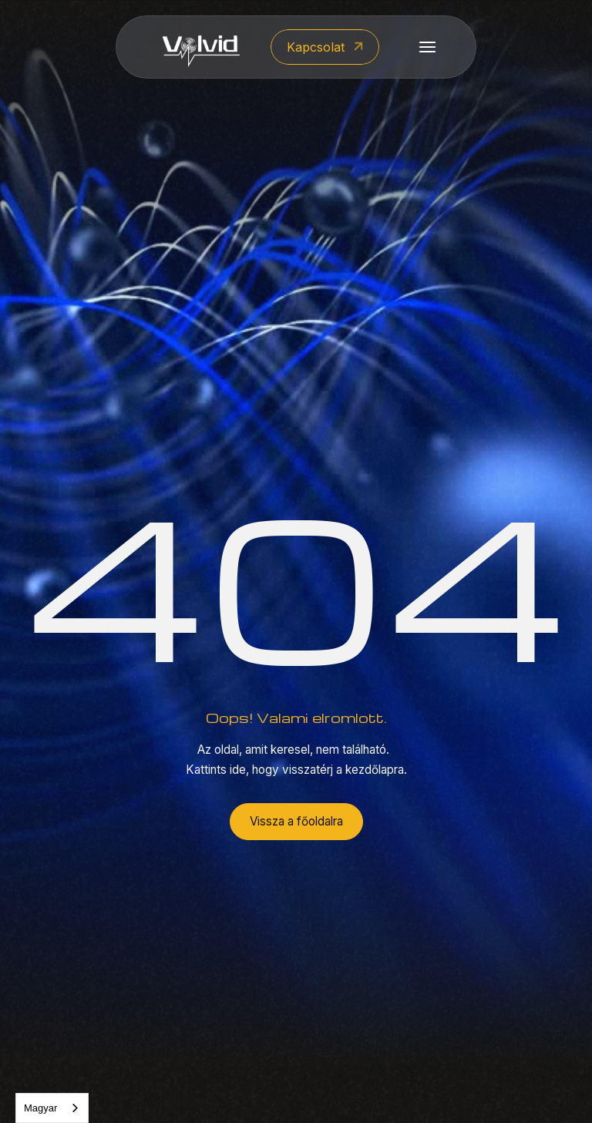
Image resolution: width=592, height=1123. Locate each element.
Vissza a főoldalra (296, 821)
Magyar (40, 1108)
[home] (201, 47)
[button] (427, 47)
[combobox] (52, 1108)
